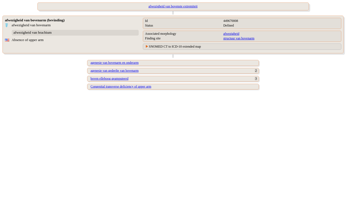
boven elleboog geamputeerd (110, 78)
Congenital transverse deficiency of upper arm (121, 86)
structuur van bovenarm (239, 38)
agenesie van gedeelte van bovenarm (115, 71)
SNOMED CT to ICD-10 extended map (175, 46)
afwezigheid (231, 34)
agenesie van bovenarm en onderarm (115, 63)
